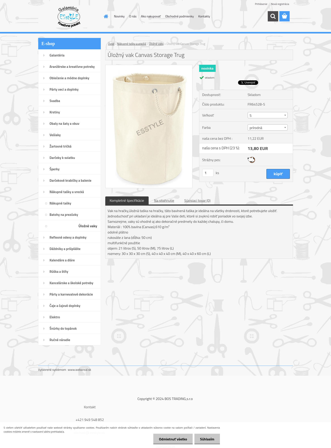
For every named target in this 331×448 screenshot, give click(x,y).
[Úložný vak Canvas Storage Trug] (148, 66)
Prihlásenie (261, 4)
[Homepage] (105, 16)
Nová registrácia (280, 4)
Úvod (111, 44)
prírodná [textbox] (256, 127)
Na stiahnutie (164, 200)
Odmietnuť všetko (173, 439)
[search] (273, 16)
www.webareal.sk (79, 369)
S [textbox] (251, 115)
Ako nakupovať (151, 16)
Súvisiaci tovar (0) (197, 200)
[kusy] (207, 173)
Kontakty (204, 16)
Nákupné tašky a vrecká (131, 44)
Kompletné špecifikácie (127, 200)
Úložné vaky (156, 44)
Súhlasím (207, 439)
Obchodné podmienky (179, 16)
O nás (132, 16)
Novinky (119, 16)
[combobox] (268, 115)
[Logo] (69, 16)
